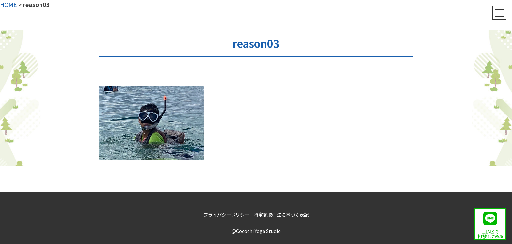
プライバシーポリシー (226, 214)
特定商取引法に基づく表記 (281, 214)
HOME (8, 4)
